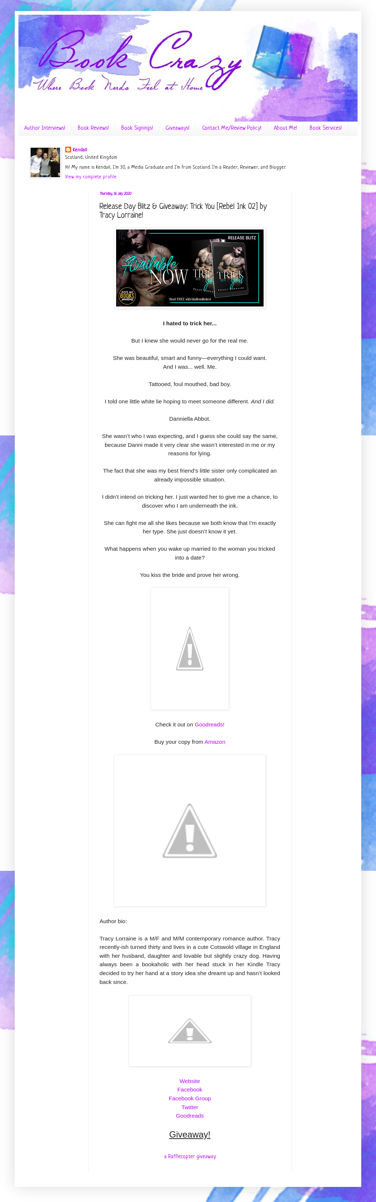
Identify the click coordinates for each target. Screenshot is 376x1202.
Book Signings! (137, 128)
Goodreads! (209, 724)
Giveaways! (177, 128)
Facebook (189, 1089)
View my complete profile (90, 177)
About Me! (285, 128)
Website (190, 1081)
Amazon (215, 742)
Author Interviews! (44, 128)
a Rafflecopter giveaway (190, 1157)
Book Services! (326, 128)
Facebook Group (190, 1098)
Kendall (80, 150)
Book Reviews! (93, 128)
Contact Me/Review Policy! (231, 128)
